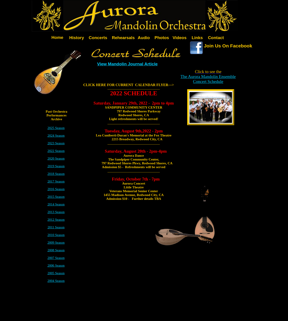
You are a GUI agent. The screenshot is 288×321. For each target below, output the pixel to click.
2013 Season (56, 212)
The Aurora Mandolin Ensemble (208, 76)
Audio (144, 37)
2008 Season (56, 250)
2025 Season (56, 128)
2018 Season (56, 174)
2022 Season (56, 151)
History (76, 37)
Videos (180, 37)
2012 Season (56, 219)
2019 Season (56, 166)
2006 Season (56, 265)
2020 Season (56, 158)
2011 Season (56, 227)
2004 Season (56, 281)
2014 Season (56, 204)
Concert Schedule (208, 81)
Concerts (98, 37)
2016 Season (56, 189)
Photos (162, 37)
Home (57, 37)
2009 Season (56, 242)
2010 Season (56, 235)
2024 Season (56, 135)
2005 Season (56, 273)
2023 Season (56, 143)
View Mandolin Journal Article (127, 64)
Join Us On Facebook (228, 45)
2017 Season (56, 181)
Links (197, 37)
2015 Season (56, 196)
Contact (216, 37)
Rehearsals (123, 37)
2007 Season (56, 258)
